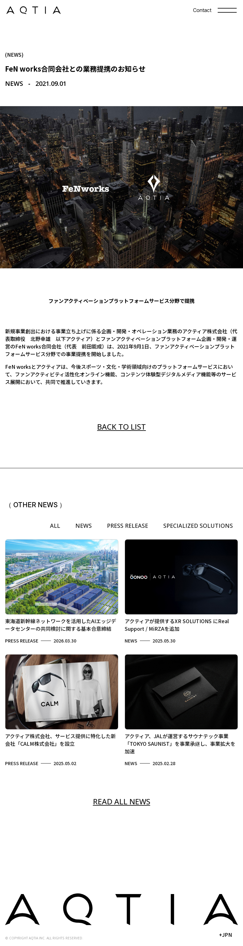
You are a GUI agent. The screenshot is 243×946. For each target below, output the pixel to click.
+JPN (225, 934)
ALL (55, 525)
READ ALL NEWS (121, 801)
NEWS (83, 525)
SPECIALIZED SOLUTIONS (198, 525)
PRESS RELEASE (127, 525)
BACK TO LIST (121, 426)
